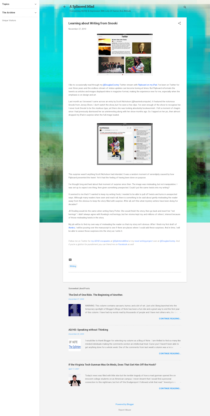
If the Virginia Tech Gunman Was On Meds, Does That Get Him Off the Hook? (112, 364)
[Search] (185, 7)
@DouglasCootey (111, 85)
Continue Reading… (170, 318)
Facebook (122, 244)
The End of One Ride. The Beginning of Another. (96, 294)
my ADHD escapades (100, 241)
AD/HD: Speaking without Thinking (88, 329)
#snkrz (72, 227)
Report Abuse (125, 410)
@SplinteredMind (120, 241)
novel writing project (144, 241)
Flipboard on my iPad (147, 85)
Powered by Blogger (125, 404)
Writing (73, 266)
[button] (179, 23)
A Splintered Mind (82, 7)
